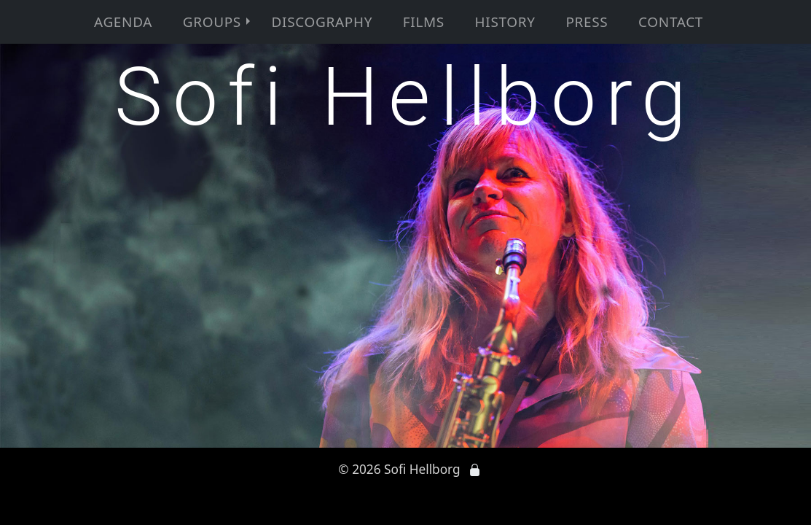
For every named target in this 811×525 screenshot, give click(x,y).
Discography (322, 21)
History (505, 21)
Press (586, 21)
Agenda (123, 21)
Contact (670, 21)
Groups (218, 21)
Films (423, 21)
